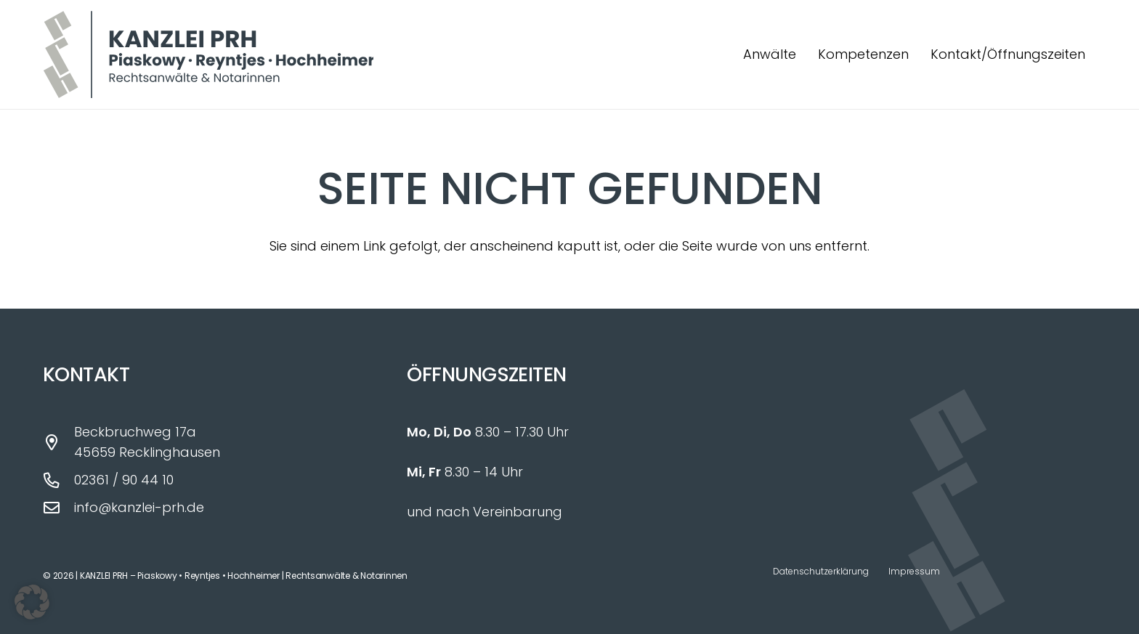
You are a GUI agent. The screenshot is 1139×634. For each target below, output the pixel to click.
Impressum (914, 571)
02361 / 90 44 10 (124, 480)
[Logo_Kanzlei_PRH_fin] (208, 54)
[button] (32, 602)
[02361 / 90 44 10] (58, 481)
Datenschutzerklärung (821, 571)
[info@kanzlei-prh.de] (58, 508)
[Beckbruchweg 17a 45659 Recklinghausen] (58, 443)
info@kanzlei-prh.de (139, 507)
